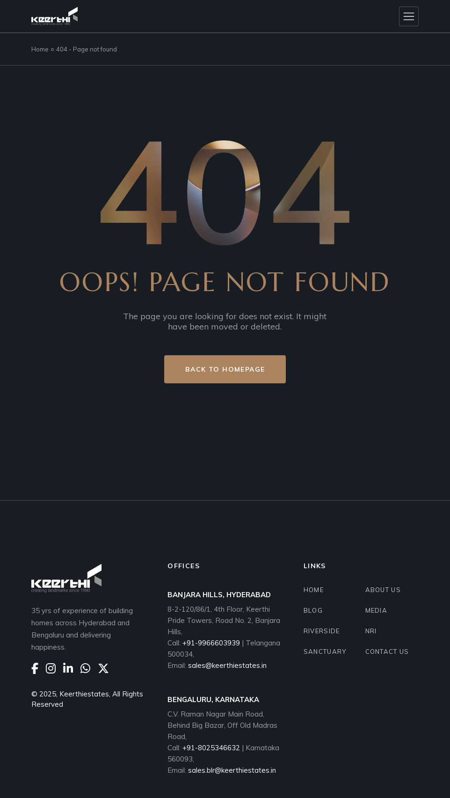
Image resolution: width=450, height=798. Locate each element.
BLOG (313, 610)
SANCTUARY (325, 651)
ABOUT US (383, 589)
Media (376, 610)
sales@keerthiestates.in (227, 665)
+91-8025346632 (212, 747)
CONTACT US (387, 651)
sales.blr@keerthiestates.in (232, 770)
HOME (314, 589)
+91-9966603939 (211, 642)
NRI (371, 631)
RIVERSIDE (322, 631)
